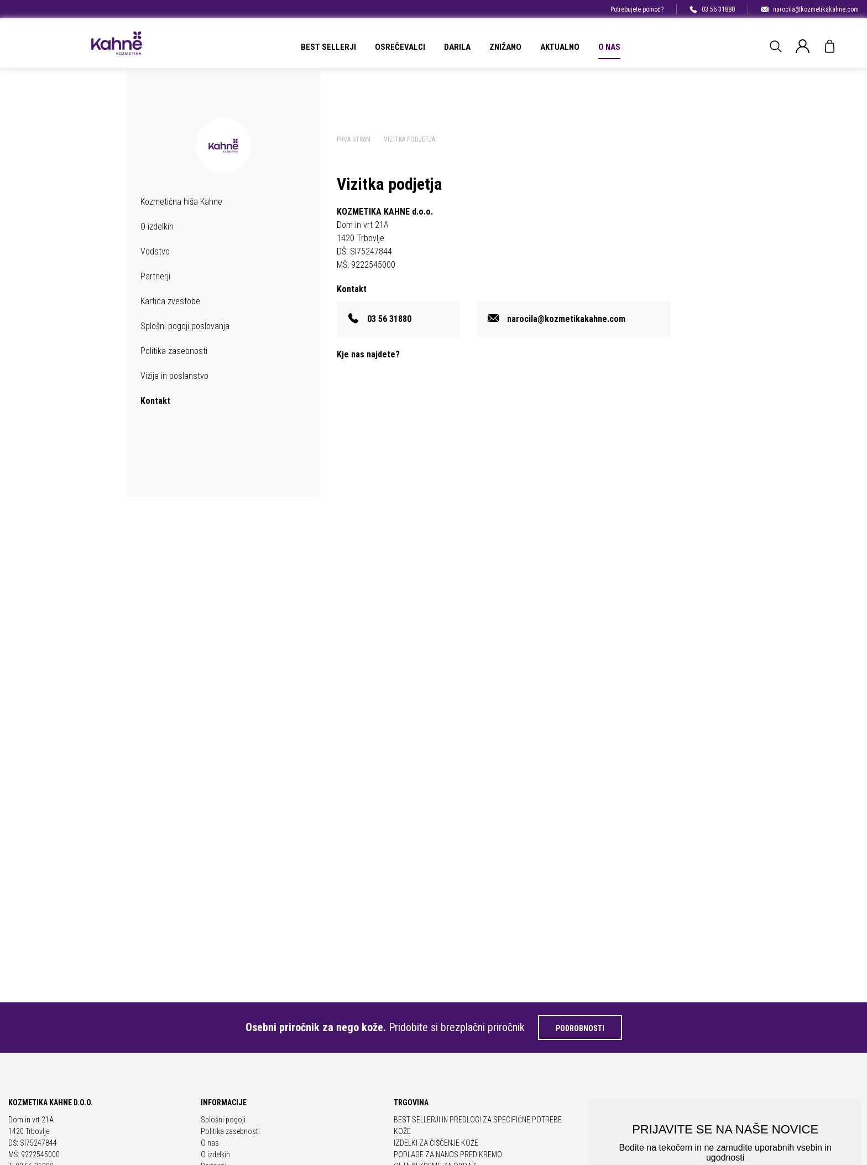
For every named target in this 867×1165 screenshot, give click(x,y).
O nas (609, 47)
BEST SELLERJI (328, 47)
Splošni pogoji (223, 1119)
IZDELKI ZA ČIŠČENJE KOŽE (436, 1142)
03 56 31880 (712, 9)
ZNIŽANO (505, 47)
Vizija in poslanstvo (174, 376)
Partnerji (155, 276)
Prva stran (353, 139)
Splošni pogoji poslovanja (184, 326)
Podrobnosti (580, 1028)
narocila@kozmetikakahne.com (810, 9)
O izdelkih (157, 226)
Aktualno (559, 47)
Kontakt (155, 401)
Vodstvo (155, 251)
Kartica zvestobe (170, 301)
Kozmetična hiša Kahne (181, 201)
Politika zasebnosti (173, 351)
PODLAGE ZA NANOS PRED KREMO (448, 1154)
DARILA (457, 47)
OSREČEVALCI (400, 47)
